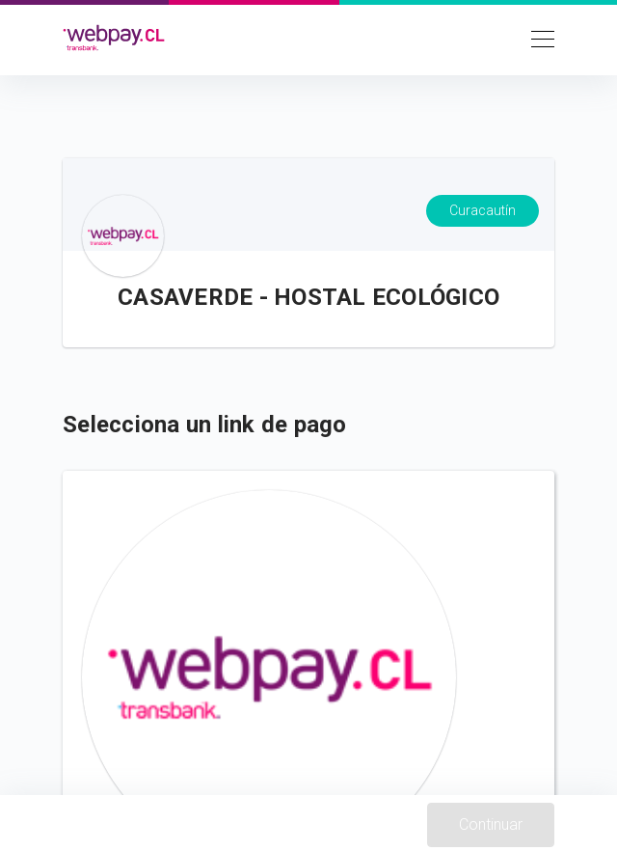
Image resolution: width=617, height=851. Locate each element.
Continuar (491, 824)
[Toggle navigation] (537, 37)
